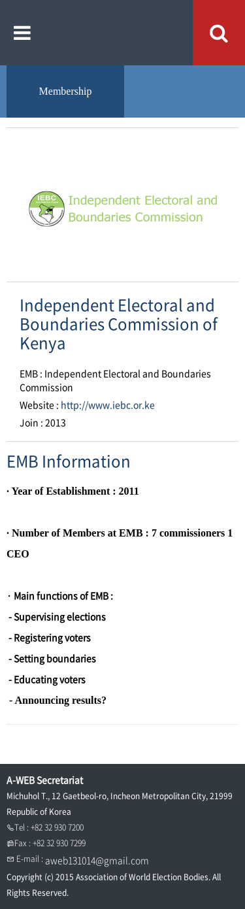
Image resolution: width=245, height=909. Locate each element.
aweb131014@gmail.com (97, 860)
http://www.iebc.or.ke (108, 404)
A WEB (122, 32)
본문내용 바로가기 (0, 0)
